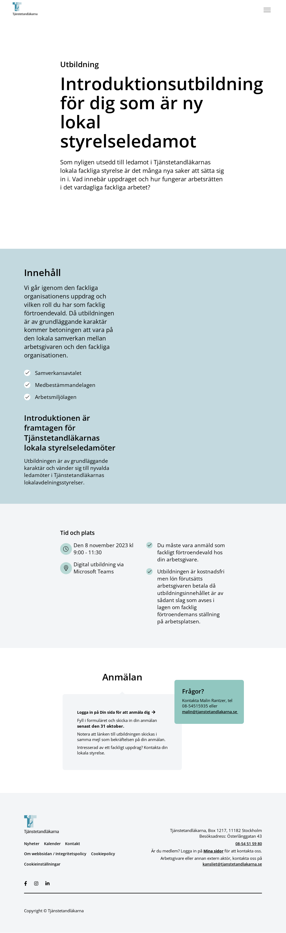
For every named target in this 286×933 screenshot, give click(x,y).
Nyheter (32, 843)
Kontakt (76, 843)
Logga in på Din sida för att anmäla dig (116, 712)
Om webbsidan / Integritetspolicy (56, 853)
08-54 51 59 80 (247, 843)
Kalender (54, 843)
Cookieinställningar (43, 864)
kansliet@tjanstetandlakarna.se (230, 864)
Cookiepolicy (106, 853)
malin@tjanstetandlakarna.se (212, 711)
